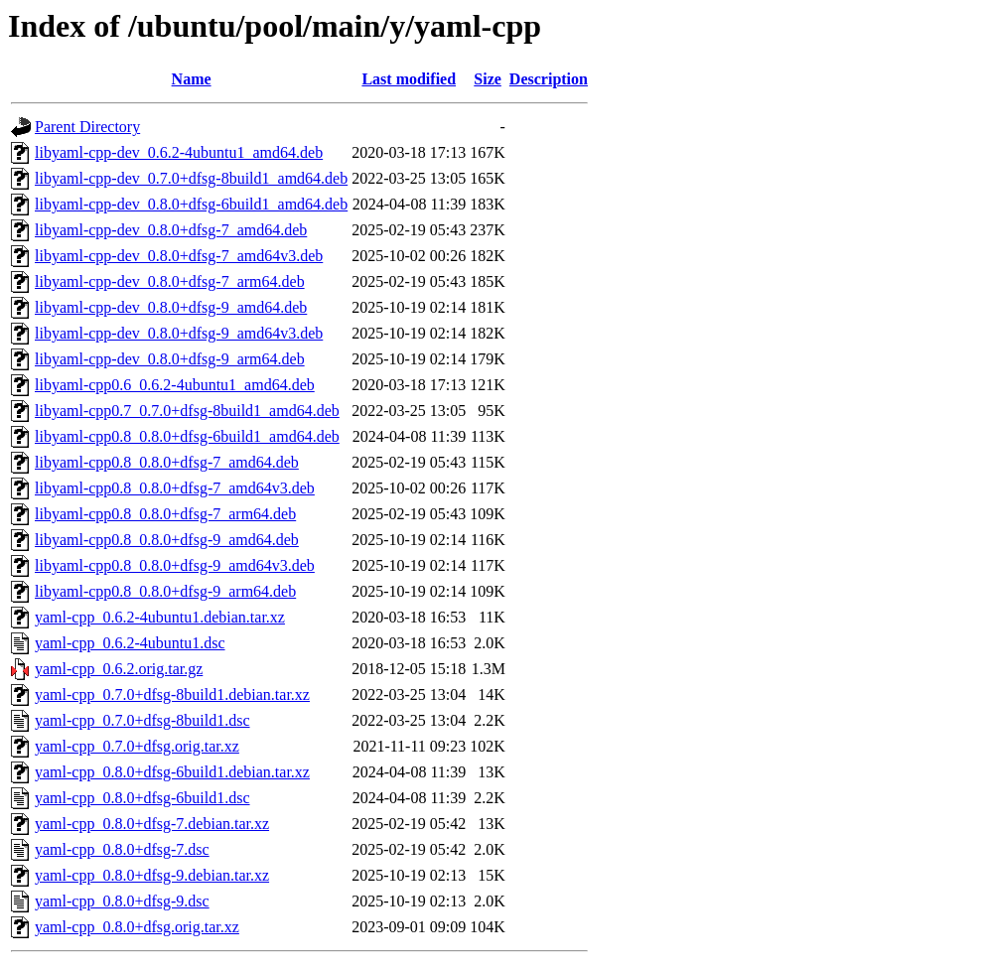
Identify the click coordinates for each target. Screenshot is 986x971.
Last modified (408, 78)
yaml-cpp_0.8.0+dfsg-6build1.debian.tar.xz (172, 771)
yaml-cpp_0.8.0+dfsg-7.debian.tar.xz (152, 823)
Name (191, 78)
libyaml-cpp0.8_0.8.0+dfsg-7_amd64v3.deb (175, 488)
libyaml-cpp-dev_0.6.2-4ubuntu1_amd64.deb (179, 152)
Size (487, 78)
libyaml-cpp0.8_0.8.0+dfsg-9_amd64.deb (167, 539)
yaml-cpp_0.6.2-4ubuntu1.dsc (130, 642)
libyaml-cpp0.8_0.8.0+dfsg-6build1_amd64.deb (187, 436)
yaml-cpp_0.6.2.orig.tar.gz (119, 668)
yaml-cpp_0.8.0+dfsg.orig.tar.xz (137, 926)
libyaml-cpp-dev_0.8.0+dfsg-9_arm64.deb (170, 358)
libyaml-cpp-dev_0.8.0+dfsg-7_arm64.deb (170, 281)
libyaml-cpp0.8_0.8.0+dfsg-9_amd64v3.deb (175, 565)
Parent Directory (87, 126)
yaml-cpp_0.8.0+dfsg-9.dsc (122, 901)
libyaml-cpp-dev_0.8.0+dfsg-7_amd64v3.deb (179, 255)
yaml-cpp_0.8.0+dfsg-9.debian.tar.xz (152, 875)
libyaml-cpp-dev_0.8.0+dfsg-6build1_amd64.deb (191, 204)
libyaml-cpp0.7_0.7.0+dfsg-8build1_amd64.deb (187, 410)
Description (548, 78)
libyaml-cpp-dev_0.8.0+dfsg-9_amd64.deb (171, 307)
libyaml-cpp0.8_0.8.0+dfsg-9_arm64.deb (165, 591)
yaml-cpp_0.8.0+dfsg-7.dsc (122, 849)
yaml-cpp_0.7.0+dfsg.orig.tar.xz (137, 746)
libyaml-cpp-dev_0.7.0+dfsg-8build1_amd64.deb (191, 178)
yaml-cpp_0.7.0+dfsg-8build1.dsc (142, 720)
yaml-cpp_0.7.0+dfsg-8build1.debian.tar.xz (172, 694)
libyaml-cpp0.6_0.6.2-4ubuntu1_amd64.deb (175, 384)
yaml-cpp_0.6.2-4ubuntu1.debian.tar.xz (160, 617)
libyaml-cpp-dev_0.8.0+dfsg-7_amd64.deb (171, 229)
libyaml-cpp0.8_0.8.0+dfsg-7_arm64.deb (165, 513)
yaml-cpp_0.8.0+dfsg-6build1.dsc (142, 797)
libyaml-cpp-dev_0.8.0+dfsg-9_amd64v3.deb (179, 333)
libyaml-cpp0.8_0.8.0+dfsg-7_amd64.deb (167, 462)
